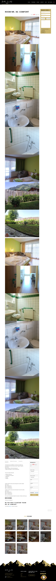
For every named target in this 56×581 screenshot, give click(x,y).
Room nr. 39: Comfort (45, 538)
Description (6, 461)
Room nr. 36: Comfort (22, 550)
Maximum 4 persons (9, 474)
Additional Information (13, 461)
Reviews (6, 462)
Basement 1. (7, 476)
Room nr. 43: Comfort (45, 526)
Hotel (29, 2)
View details (36, 492)
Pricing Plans (20, 461)
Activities (22, 573)
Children (31, 483)
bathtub (7, 478)
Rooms (38, 2)
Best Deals (50, 2)
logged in (10, 506)
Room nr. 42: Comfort (10, 538)
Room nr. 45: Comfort (22, 526)
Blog (46, 2)
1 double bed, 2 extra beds (10, 475)
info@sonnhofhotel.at (8, 577)
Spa (21, 574)
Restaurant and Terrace (23, 576)
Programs (33, 2)
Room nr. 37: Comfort (10, 550)
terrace (7, 477)
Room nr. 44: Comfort (33, 526)
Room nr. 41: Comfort (22, 538)
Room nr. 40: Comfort (33, 538)
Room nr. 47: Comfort (10, 526)
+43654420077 (7, 576)
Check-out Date (32, 475)
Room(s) (31, 487)
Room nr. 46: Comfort (17, 12)
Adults (31, 479)
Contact (42, 2)
